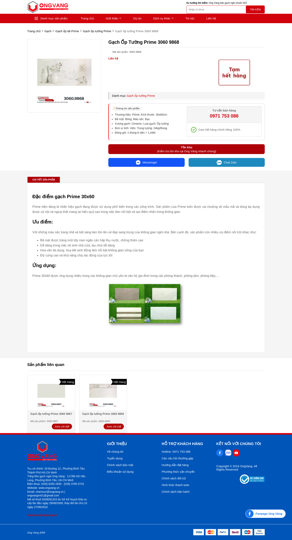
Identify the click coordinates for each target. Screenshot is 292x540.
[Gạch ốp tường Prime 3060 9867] (51, 393)
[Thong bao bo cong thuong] (252, 482)
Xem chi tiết (62, 426)
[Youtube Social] (236, 452)
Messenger (146, 162)
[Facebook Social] (219, 452)
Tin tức (189, 18)
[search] (225, 9)
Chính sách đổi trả (174, 478)
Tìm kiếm (255, 9)
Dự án (137, 18)
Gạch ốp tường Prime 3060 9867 (51, 413)
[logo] (47, 7)
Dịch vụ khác (163, 18)
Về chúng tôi (115, 451)
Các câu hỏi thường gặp (177, 458)
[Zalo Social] (228, 453)
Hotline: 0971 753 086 (176, 451)
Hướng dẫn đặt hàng (175, 465)
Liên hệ (211, 18)
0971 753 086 (224, 116)
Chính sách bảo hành (176, 491)
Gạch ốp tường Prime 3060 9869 (103, 413)
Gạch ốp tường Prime (141, 95)
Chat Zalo (227, 162)
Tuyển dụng (114, 458)
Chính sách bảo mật (120, 465)
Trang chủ (87, 18)
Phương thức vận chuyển (178, 471)
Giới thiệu (114, 18)
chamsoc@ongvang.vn (42, 515)
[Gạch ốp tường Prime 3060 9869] (103, 393)
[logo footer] (58, 451)
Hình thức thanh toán (175, 485)
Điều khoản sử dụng (120, 471)
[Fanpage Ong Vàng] (265, 513)
